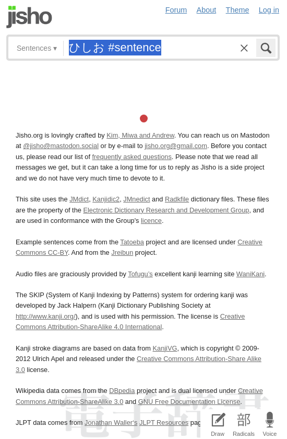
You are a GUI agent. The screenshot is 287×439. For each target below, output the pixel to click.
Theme (237, 10)
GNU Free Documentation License (189, 402)
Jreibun (122, 252)
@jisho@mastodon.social (61, 146)
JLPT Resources (163, 422)
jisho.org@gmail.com (176, 146)
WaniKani (250, 274)
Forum (176, 10)
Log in (269, 10)
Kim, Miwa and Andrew (140, 135)
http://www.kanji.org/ (46, 316)
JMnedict (136, 199)
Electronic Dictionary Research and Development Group (166, 210)
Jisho (29, 17)
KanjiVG (164, 348)
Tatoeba (132, 242)
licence (151, 220)
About (207, 10)
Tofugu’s (140, 274)
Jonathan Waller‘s (111, 422)
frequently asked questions (132, 157)
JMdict (79, 199)
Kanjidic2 (105, 199)
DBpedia (122, 391)
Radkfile (177, 199)
